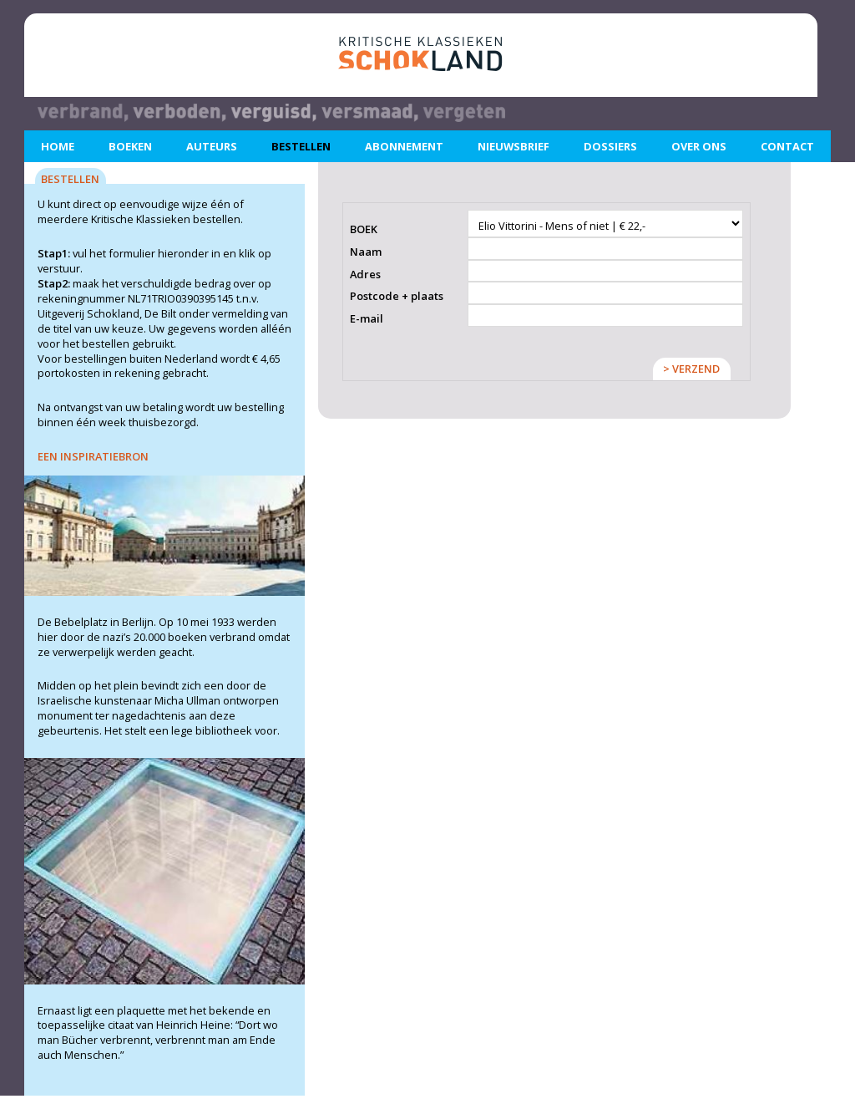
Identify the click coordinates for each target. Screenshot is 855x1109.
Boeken (130, 146)
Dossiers (610, 146)
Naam (366, 252)
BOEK (363, 229)
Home (57, 146)
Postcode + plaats (396, 296)
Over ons (698, 146)
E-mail (366, 319)
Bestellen (301, 146)
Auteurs (211, 146)
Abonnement (404, 146)
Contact (787, 146)
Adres (365, 274)
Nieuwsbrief (513, 146)
